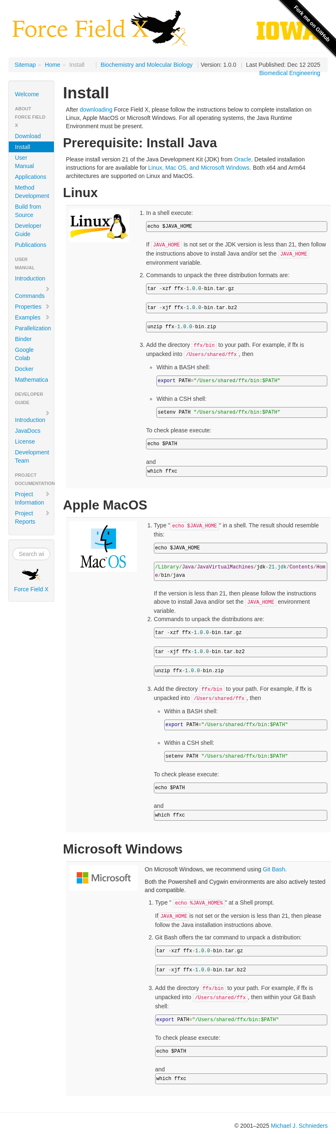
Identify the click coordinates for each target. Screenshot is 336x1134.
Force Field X (31, 580)
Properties (32, 306)
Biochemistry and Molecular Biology (146, 64)
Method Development (32, 191)
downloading (96, 109)
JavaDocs (27, 430)
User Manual (24, 161)
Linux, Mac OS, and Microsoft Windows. (199, 167)
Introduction (30, 278)
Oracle (242, 159)
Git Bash (274, 869)
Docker (24, 369)
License (25, 441)
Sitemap (25, 64)
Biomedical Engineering (289, 73)
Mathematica (31, 379)
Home (52, 64)
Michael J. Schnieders (299, 1125)
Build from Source (28, 210)
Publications (30, 244)
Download (28, 136)
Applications (30, 176)
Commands (32, 292)
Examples (32, 317)
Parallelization (33, 328)
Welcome (27, 94)
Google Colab (24, 353)
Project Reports (32, 517)
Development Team (32, 456)
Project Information (32, 498)
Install (22, 147)
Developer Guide (28, 229)
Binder (23, 339)
